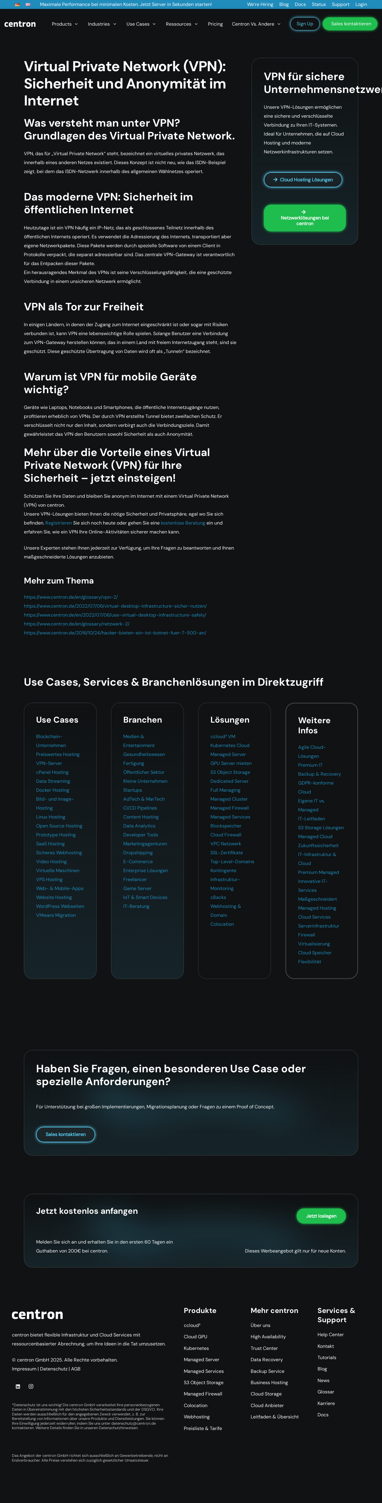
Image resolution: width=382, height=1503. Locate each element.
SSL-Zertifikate (226, 852)
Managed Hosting (317, 908)
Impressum (24, 1369)
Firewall (306, 935)
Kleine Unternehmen (145, 781)
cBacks (218, 897)
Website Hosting (54, 897)
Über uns (260, 1325)
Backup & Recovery (319, 774)
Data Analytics (139, 826)
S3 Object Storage (230, 772)
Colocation (222, 924)
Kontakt (326, 1346)
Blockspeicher (225, 826)
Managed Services (230, 817)
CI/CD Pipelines (140, 808)
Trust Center (264, 1348)
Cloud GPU (195, 1337)
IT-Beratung (136, 906)
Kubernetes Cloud (229, 745)
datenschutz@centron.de (133, 1423)
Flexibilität (309, 962)
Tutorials (327, 1357)
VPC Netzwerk (225, 844)
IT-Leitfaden (311, 819)
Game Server (137, 888)
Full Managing (225, 790)
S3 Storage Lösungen (321, 827)
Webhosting (197, 1417)
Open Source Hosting (59, 826)
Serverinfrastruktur (318, 926)
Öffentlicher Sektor (143, 772)
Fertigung (133, 763)
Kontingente (223, 870)
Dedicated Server (229, 781)
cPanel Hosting (52, 772)
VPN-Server (49, 763)
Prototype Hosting (56, 835)
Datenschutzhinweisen (118, 1427)
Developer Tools (140, 835)
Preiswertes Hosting (58, 754)
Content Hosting (141, 817)
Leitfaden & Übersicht (275, 1417)
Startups (132, 790)
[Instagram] (31, 1386)
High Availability (268, 1337)
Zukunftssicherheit (318, 845)
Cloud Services (314, 917)
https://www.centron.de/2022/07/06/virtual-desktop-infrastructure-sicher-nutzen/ (115, 606)
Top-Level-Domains (232, 861)
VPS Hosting (49, 879)
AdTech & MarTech (144, 799)
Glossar (326, 1392)
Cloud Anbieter (267, 1405)
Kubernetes (196, 1348)
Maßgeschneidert (317, 899)
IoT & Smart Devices (145, 897)
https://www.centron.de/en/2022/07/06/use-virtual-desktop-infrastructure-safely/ (115, 615)
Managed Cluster (229, 799)
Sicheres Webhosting (59, 852)
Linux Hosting (50, 817)
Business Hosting (269, 1382)
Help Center (331, 1334)
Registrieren (58, 523)
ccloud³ (192, 1325)
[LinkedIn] (18, 1386)
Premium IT (310, 765)
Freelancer (135, 879)
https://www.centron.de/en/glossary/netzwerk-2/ (77, 624)
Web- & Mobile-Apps (60, 888)
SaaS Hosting (50, 844)
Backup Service (267, 1371)
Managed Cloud (315, 836)
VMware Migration (56, 915)
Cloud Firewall (225, 835)
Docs (323, 1415)
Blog (322, 1369)
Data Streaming (53, 781)
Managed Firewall (229, 808)
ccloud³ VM (222, 736)
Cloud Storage (266, 1394)
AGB (76, 1369)
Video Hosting (51, 861)
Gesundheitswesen (144, 754)
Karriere (326, 1403)
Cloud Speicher (315, 953)
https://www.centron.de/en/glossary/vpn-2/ (71, 597)
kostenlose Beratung (183, 523)
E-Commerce (138, 861)
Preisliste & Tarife (203, 1428)
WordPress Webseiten (60, 906)
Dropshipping (138, 852)
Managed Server (228, 754)
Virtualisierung (314, 944)
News (323, 1380)
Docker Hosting (52, 790)
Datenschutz (53, 1369)
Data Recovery (267, 1359)
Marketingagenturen (145, 844)
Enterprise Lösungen (145, 870)
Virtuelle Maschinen (57, 870)
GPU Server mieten (231, 763)
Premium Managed (318, 872)
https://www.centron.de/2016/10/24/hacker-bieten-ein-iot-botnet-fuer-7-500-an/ (115, 633)
